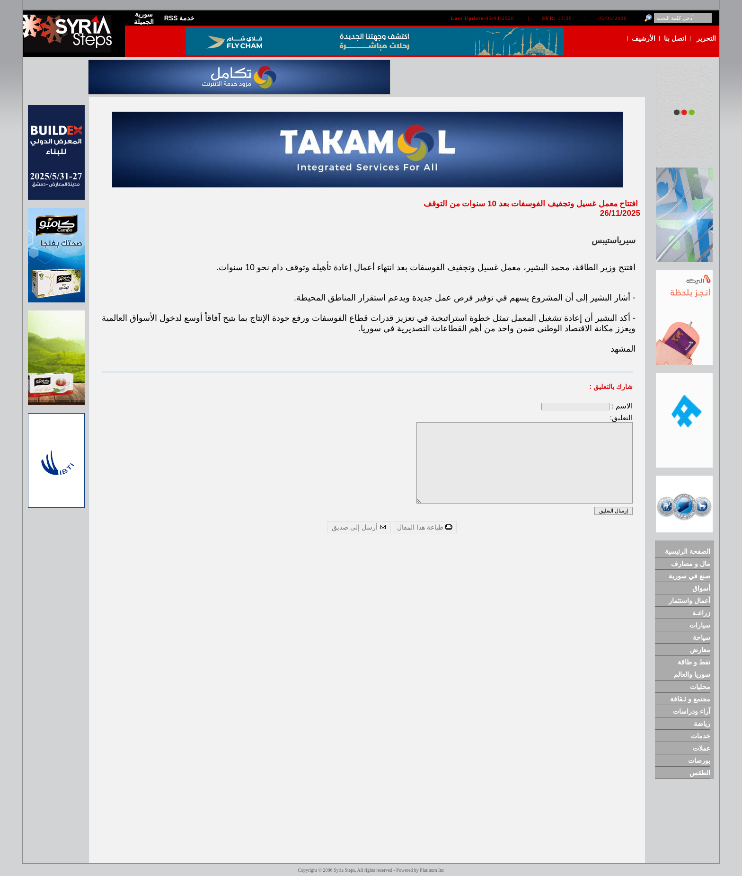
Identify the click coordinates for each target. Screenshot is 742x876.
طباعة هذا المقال (424, 527)
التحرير (706, 38)
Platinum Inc (432, 870)
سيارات (699, 625)
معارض (700, 650)
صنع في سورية (689, 576)
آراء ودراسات (691, 711)
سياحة (701, 637)
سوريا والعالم (692, 674)
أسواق (701, 588)
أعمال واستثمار (689, 600)
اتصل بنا (675, 38)
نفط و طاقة (694, 662)
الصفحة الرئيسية (687, 551)
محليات (700, 686)
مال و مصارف (690, 563)
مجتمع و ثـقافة (690, 699)
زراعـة (701, 613)
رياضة (702, 723)
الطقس (699, 773)
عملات (701, 748)
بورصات (699, 760)
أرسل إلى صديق (359, 527)
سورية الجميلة (144, 18)
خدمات (700, 736)
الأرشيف (643, 38)
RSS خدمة (179, 18)
